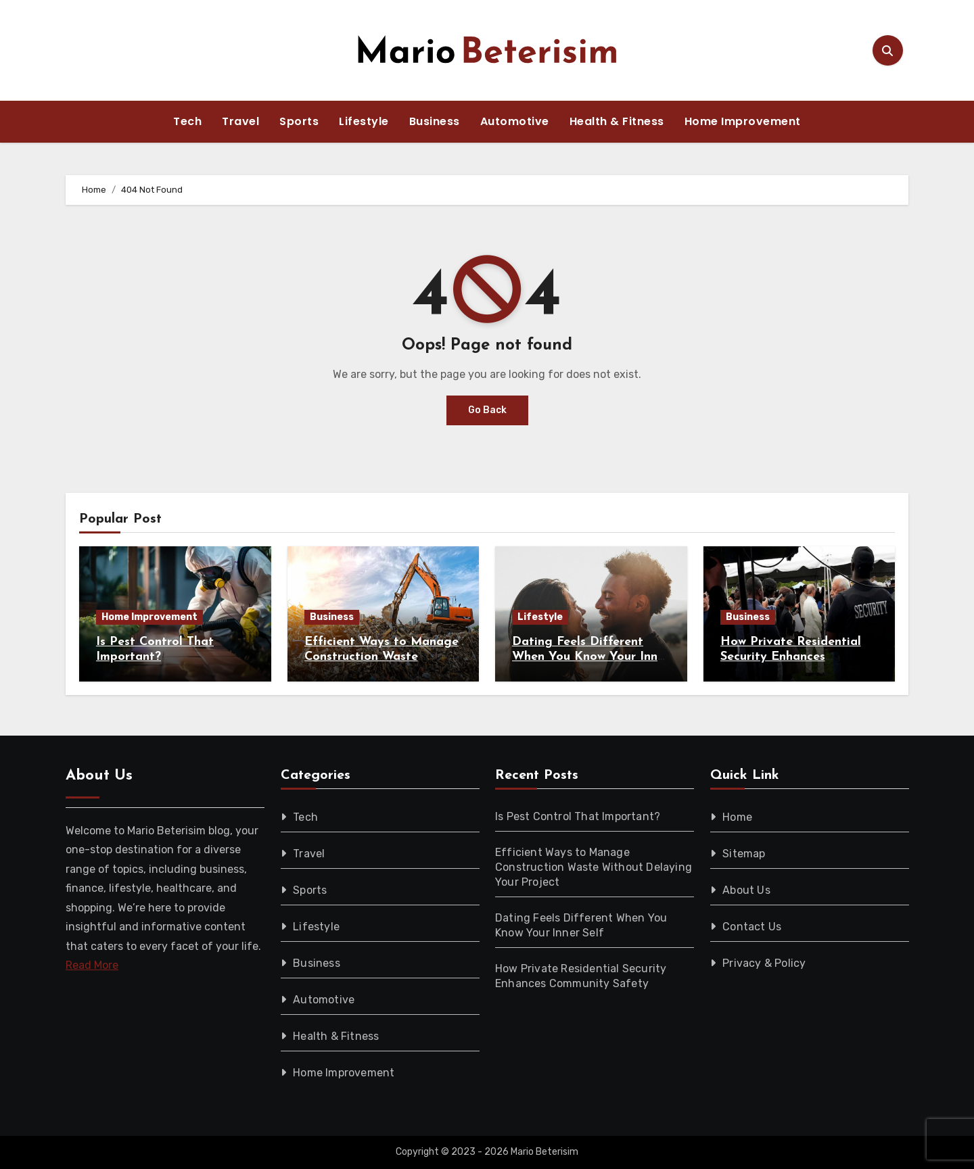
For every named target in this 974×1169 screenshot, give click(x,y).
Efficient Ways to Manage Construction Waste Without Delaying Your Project (593, 867)
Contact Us (751, 926)
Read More (92, 965)
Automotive (514, 121)
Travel (240, 121)
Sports (299, 121)
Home (737, 817)
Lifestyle (364, 121)
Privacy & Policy (764, 963)
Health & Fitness (617, 121)
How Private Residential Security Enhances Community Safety (790, 656)
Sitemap (743, 853)
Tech (187, 121)
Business (434, 121)
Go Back (487, 410)
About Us (746, 890)
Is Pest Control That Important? (577, 816)
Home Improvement (743, 121)
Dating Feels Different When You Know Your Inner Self (590, 656)
